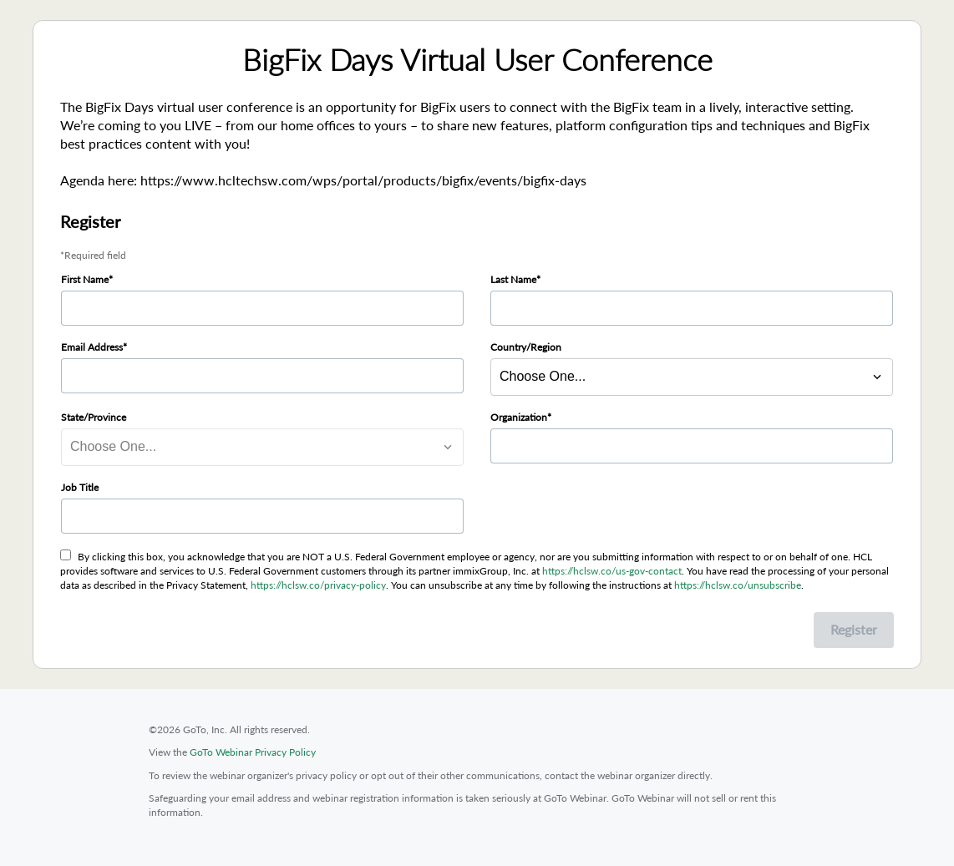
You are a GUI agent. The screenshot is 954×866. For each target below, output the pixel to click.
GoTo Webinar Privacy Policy (253, 752)
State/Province (93, 417)
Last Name (513, 279)
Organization (518, 417)
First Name (85, 279)
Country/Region (525, 347)
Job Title (80, 487)
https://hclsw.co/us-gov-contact (612, 571)
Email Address (92, 347)
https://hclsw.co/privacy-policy (318, 585)
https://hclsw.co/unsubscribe (737, 585)
